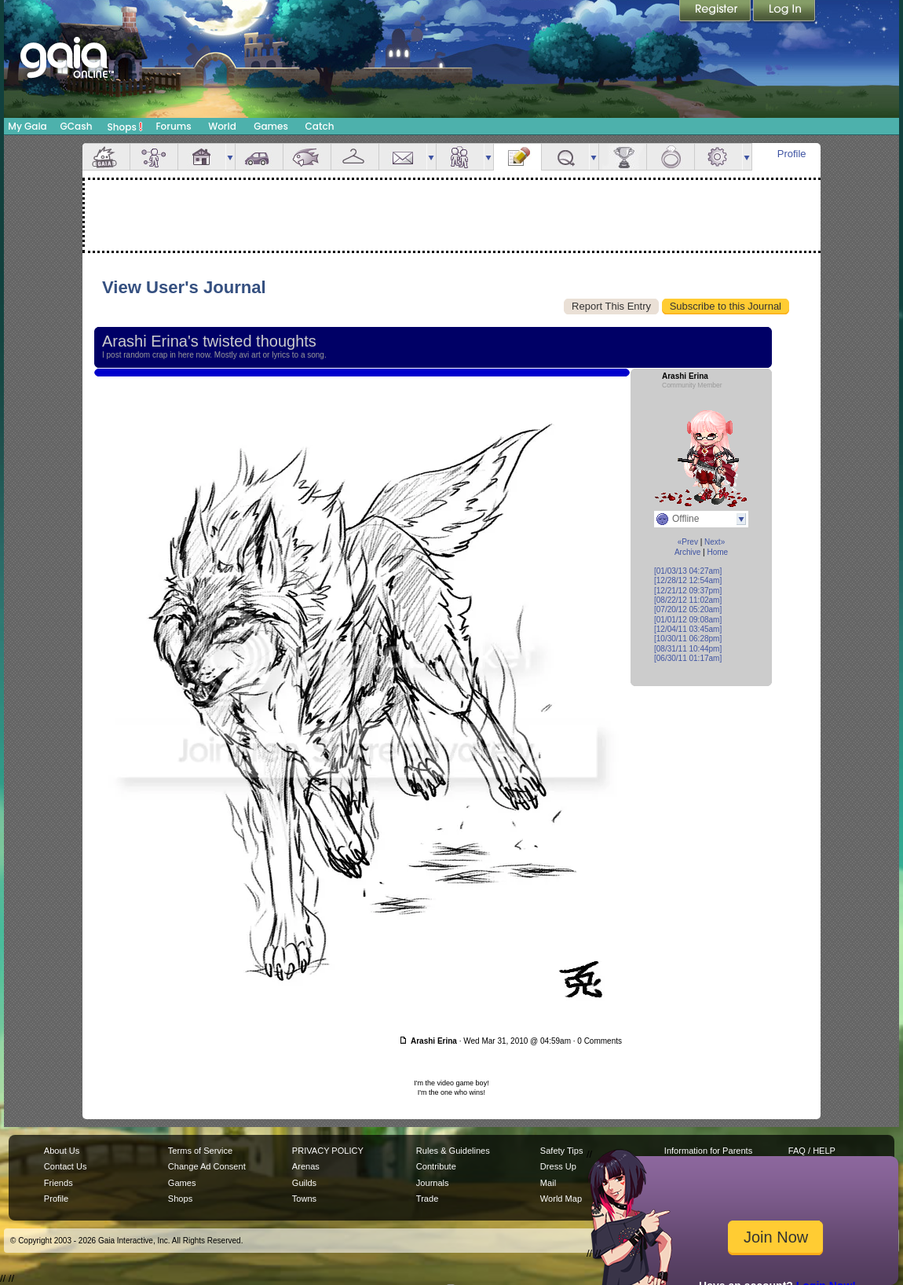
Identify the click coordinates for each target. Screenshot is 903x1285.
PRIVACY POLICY (328, 1150)
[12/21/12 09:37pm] (688, 590)
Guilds (304, 1183)
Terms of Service (200, 1150)
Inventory (354, 157)
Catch (320, 126)
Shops (125, 126)
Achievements (622, 157)
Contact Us (65, 1166)
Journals (432, 1183)
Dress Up (558, 1166)
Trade (427, 1198)
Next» (714, 542)
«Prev (688, 542)
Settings (718, 157)
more (230, 157)
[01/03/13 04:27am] (688, 571)
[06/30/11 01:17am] (688, 658)
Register (716, 12)
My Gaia (27, 126)
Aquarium (307, 157)
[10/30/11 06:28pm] (688, 638)
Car (259, 157)
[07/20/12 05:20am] (688, 609)
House (201, 157)
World (222, 126)
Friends (460, 157)
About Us (61, 1150)
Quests (565, 157)
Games (271, 126)
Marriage (670, 157)
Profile (791, 154)
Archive (687, 552)
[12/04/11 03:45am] (688, 629)
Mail (402, 157)
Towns (304, 1198)
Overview (106, 157)
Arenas (306, 1166)
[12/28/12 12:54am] (688, 580)
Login (784, 12)
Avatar (153, 157)
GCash (76, 126)
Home (717, 552)
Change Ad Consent (207, 1166)
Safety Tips (561, 1150)
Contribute (436, 1166)
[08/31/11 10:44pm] (688, 648)
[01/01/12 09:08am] (688, 619)
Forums (173, 126)
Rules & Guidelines (453, 1150)
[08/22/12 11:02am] (688, 600)
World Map (561, 1198)
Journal (517, 157)
